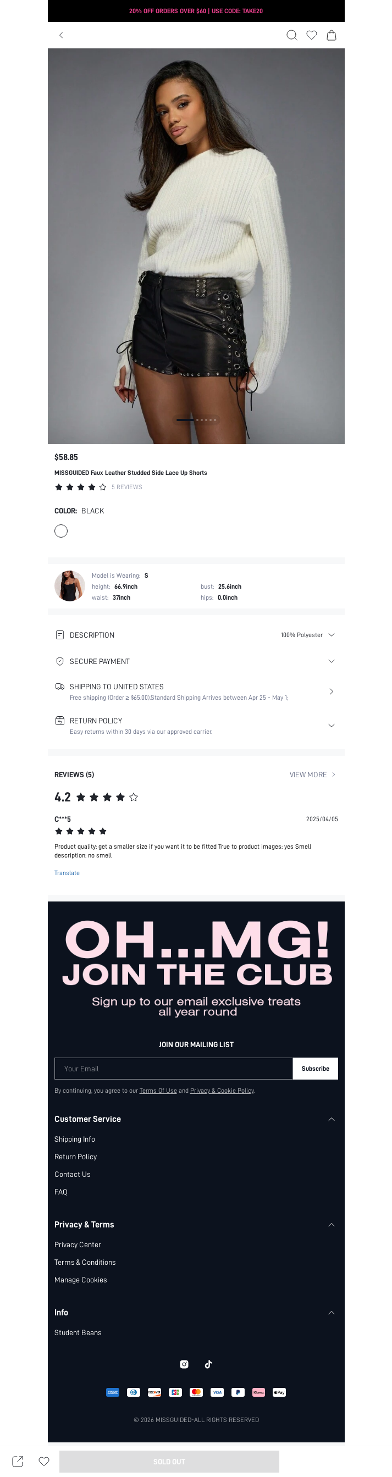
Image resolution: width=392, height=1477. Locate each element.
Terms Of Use (158, 1090)
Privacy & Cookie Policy (222, 1090)
